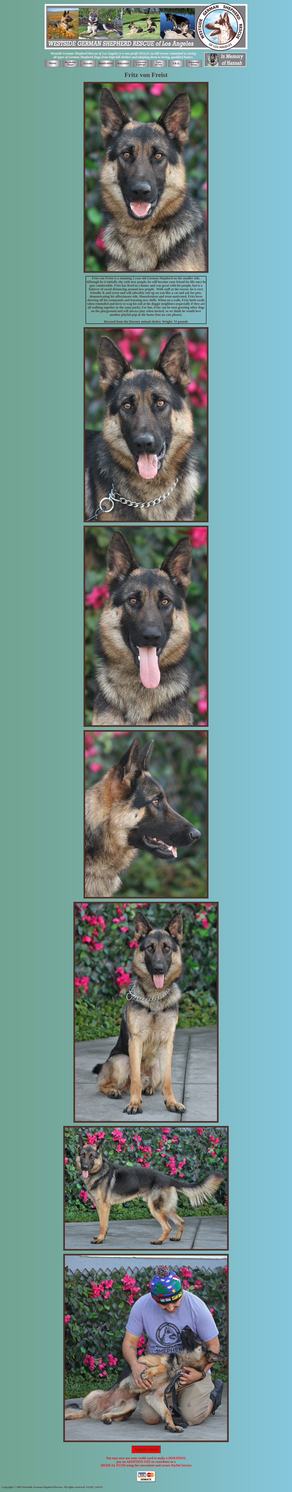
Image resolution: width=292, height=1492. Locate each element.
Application (146, 1449)
